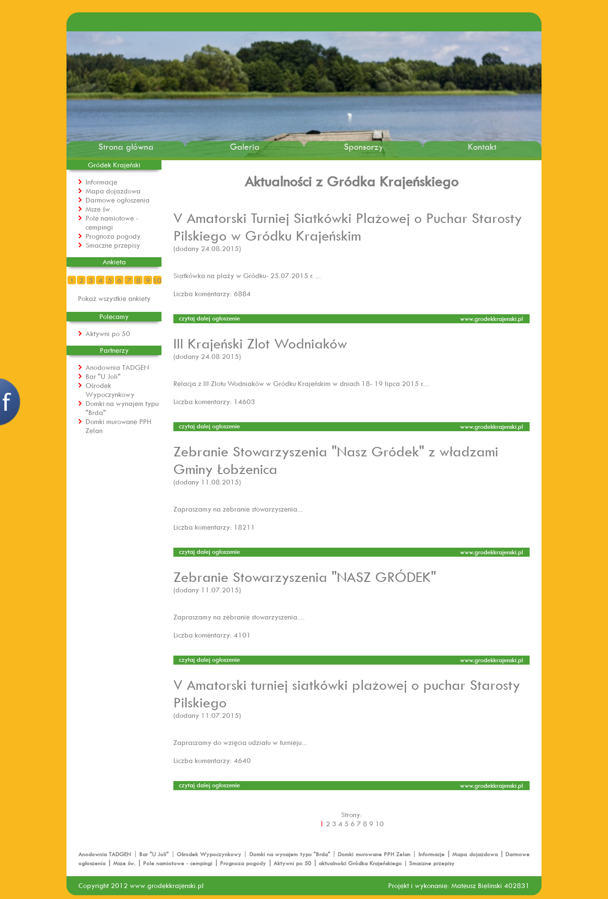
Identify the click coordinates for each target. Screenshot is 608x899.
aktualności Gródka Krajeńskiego (360, 863)
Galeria (244, 146)
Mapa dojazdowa (113, 190)
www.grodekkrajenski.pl (167, 885)
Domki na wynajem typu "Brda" (290, 854)
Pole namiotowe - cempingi (112, 222)
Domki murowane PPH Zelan (375, 854)
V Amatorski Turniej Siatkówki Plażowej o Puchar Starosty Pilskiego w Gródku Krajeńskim (347, 226)
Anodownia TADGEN (117, 367)
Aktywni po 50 (108, 333)
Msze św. (99, 208)
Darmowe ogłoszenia (118, 199)
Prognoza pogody (113, 236)
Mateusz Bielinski (476, 885)
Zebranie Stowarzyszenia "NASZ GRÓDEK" (304, 576)
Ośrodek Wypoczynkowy (110, 390)
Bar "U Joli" (103, 376)
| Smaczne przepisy (428, 863)
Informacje (101, 181)
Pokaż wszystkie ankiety (114, 298)
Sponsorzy (363, 146)
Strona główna (125, 146)
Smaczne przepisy (113, 245)
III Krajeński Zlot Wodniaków (260, 343)
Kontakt (482, 146)
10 (157, 280)
